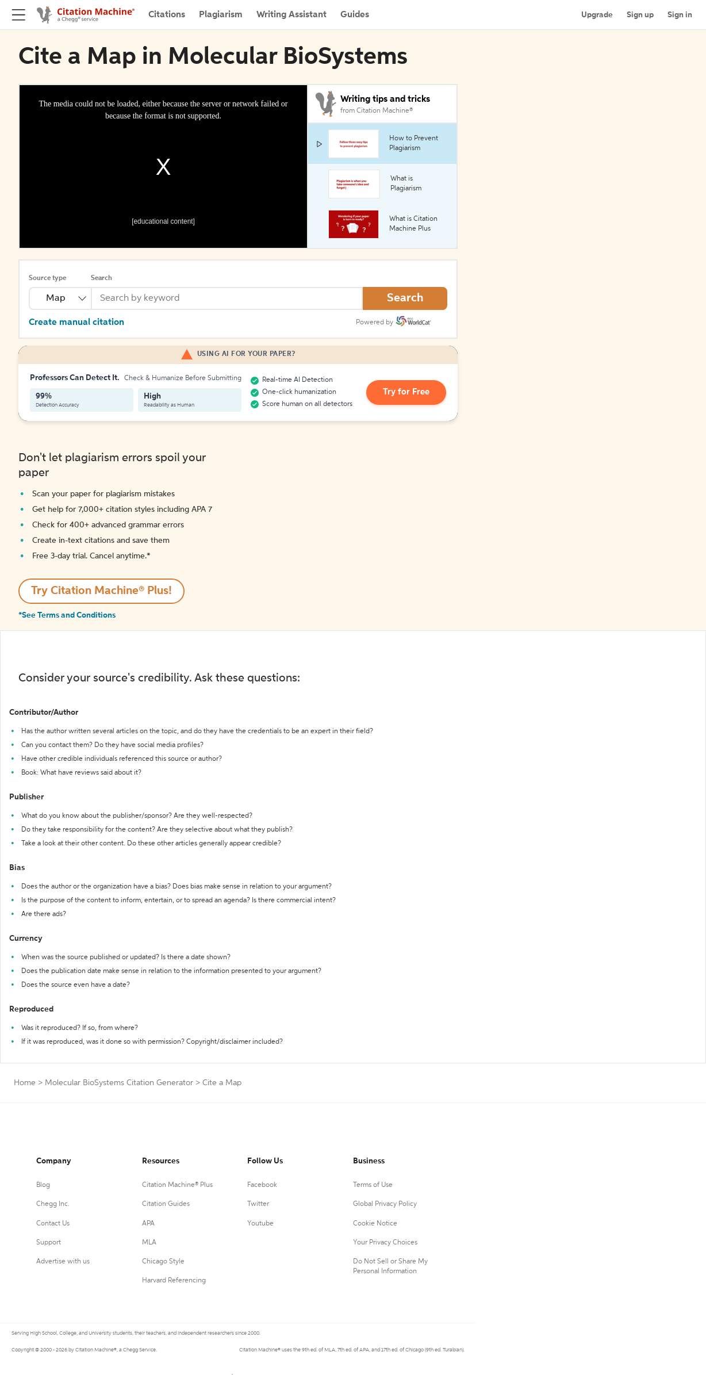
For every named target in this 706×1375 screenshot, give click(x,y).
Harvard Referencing (174, 1280)
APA (148, 1223)
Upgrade (597, 15)
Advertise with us (63, 1261)
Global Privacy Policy (385, 1204)
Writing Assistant (291, 15)
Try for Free (409, 393)
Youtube (260, 1223)
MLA (149, 1242)
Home (25, 1083)
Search (101, 278)
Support (48, 1242)
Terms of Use (373, 1185)
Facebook (262, 1185)
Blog (43, 1185)
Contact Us (53, 1223)
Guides (354, 15)
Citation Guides (166, 1204)
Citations (166, 15)
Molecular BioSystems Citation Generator (119, 1083)
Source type (47, 278)
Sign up (640, 15)
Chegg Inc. (53, 1204)
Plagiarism (221, 15)
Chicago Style (163, 1261)
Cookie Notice (375, 1223)
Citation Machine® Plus (177, 1185)
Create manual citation (76, 322)
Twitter (258, 1204)
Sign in (679, 15)
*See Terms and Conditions (67, 615)
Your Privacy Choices (385, 1242)
